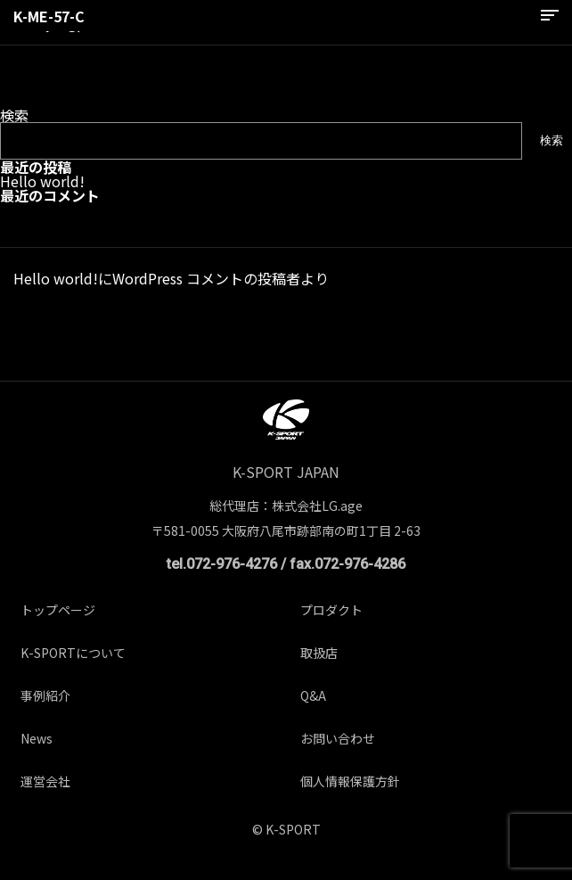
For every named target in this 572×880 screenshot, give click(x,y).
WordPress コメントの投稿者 (206, 278)
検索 (14, 115)
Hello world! (42, 181)
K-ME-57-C (49, 16)
